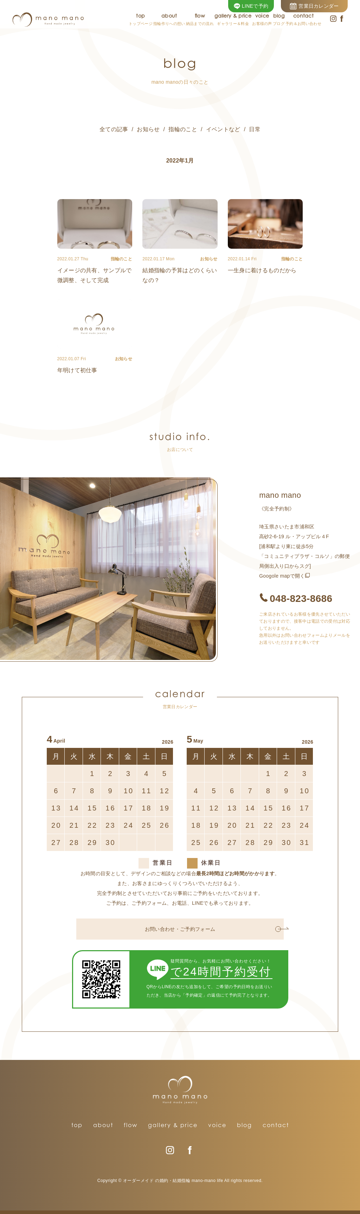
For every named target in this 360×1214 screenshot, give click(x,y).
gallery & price (173, 1125)
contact (276, 1125)
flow (130, 1125)
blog (244, 1125)
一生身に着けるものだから (262, 270)
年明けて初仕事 (77, 370)
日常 (255, 129)
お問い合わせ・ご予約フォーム (213, 929)
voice (217, 1125)
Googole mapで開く (282, 576)
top (77, 1125)
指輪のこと (182, 129)
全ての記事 (113, 129)
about (103, 1125)
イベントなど (223, 129)
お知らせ (148, 129)
